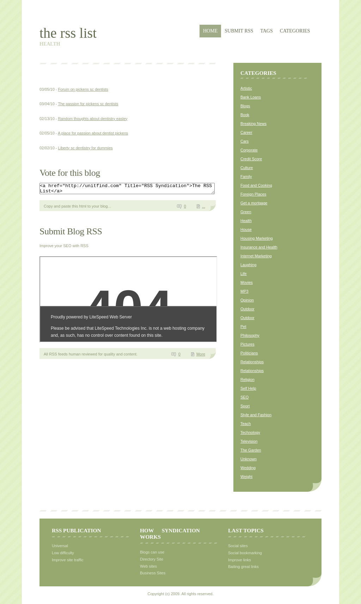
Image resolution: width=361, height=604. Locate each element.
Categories (295, 31)
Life (243, 273)
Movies (246, 282)
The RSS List (68, 33)
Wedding (248, 468)
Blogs (245, 106)
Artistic (246, 88)
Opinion (247, 300)
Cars (244, 141)
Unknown (248, 459)
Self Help (248, 388)
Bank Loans (250, 97)
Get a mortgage (253, 203)
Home (210, 31)
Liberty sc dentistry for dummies (85, 148)
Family (246, 176)
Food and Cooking (256, 185)
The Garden (250, 450)
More (200, 356)
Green (245, 212)
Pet (243, 326)
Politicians (249, 353)
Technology (250, 432)
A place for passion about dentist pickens (93, 133)
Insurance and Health (258, 247)
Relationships (252, 362)
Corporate (249, 150)
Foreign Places (253, 194)
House (246, 229)
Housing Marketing (256, 238)
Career (246, 132)
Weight (246, 476)
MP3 (244, 291)
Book (244, 115)
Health (246, 221)
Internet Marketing (256, 256)
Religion (247, 379)
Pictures (247, 344)
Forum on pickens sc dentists (83, 89)
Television (248, 441)
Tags (266, 31)
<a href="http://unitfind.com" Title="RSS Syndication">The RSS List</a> (137, 189)
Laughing (248, 265)
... (203, 208)
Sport (245, 406)
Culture (246, 168)
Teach (245, 423)
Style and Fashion (255, 415)
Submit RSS (239, 31)
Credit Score (251, 159)
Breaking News (253, 123)
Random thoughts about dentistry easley (93, 118)
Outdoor (247, 309)
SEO (244, 397)
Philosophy (249, 335)
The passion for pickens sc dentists (88, 104)
